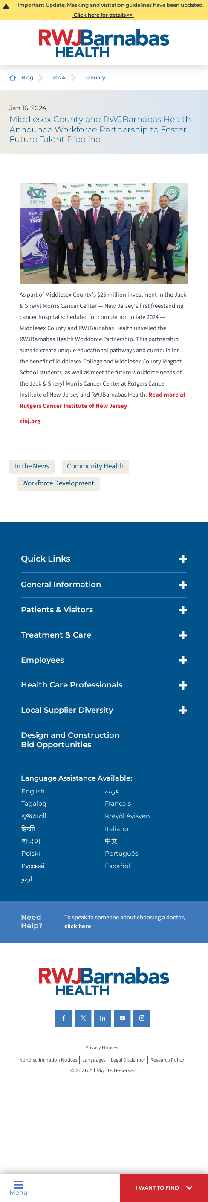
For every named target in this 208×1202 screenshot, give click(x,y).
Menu (18, 1188)
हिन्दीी (28, 829)
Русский (32, 866)
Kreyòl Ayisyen (127, 816)
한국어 (30, 841)
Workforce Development (58, 483)
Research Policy (167, 1060)
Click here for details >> (103, 15)
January (95, 77)
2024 (58, 77)
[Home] (104, 43)
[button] (164, 1188)
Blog (27, 77)
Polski (30, 853)
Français (118, 803)
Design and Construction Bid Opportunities (70, 740)
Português (121, 853)
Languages (94, 1060)
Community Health (95, 466)
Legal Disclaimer (128, 1060)
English (33, 791)
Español (117, 866)
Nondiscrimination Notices (48, 1060)
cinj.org (30, 421)
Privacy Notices (101, 1047)
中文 (111, 841)
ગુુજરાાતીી (33, 816)
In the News (32, 466)
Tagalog (33, 803)
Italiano (116, 829)
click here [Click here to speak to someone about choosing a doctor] (77, 926)
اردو (26, 879)
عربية (112, 791)
